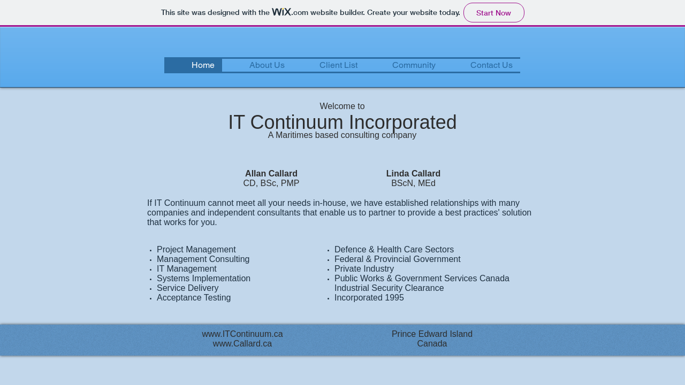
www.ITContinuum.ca (242, 333)
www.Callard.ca (242, 343)
